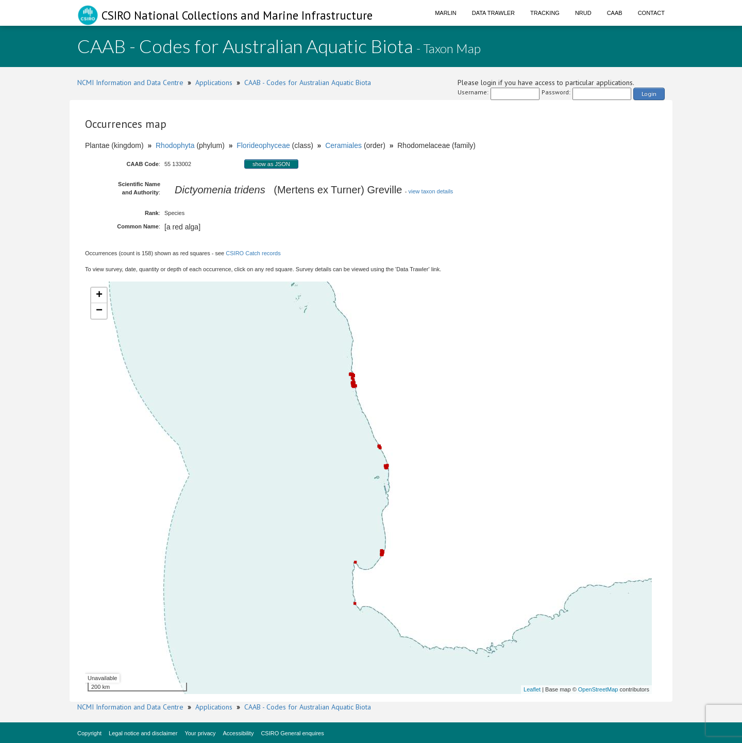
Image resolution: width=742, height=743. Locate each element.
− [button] (99, 311)
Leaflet (532, 689)
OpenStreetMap (598, 689)
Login (649, 93)
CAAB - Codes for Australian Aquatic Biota (307, 82)
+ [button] (99, 295)
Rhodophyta (175, 145)
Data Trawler (493, 13)
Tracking (545, 13)
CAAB (614, 13)
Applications (213, 82)
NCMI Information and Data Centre (130, 82)
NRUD (583, 13)
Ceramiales (343, 145)
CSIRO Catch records (253, 253)
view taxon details (431, 191)
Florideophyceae (263, 145)
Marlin (446, 13)
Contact (651, 13)
